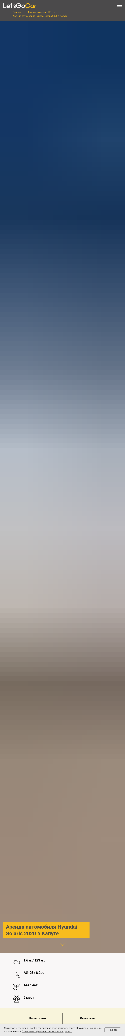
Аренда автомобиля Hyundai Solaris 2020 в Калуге (40, 16)
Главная (17, 12)
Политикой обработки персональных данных (47, 1031)
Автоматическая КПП (39, 12)
